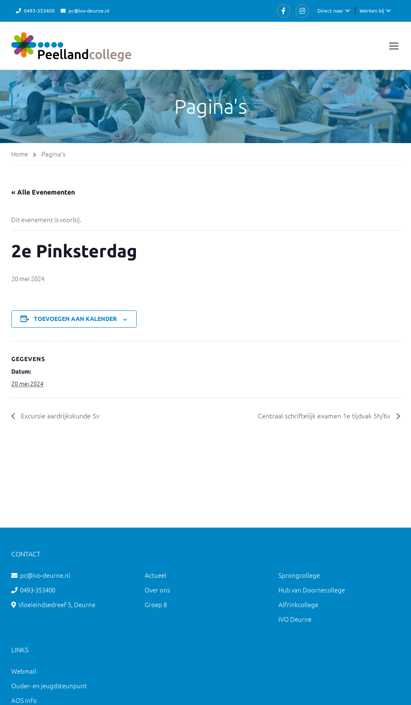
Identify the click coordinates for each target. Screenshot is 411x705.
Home (19, 153)
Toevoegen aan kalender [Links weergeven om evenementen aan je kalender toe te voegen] (75, 318)
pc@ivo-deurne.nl (89, 10)
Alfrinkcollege (298, 604)
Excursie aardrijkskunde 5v (59, 415)
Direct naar (330, 10)
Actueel (155, 575)
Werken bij (372, 10)
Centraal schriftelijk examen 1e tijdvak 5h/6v (325, 415)
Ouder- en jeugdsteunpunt (49, 685)
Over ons (157, 589)
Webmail (23, 671)
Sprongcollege (299, 575)
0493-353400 (39, 10)
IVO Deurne (294, 619)
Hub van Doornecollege (311, 589)
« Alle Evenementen (43, 192)
